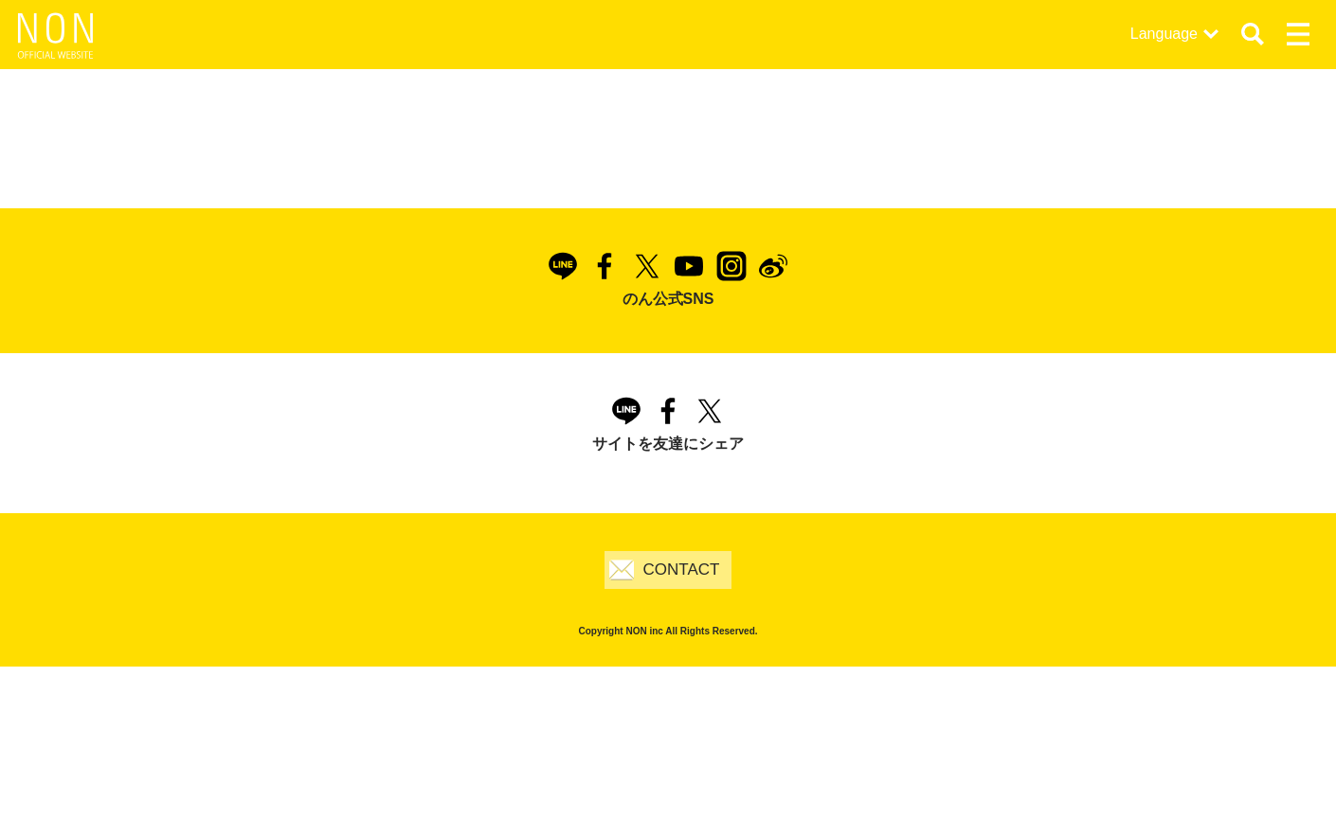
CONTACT (681, 570)
